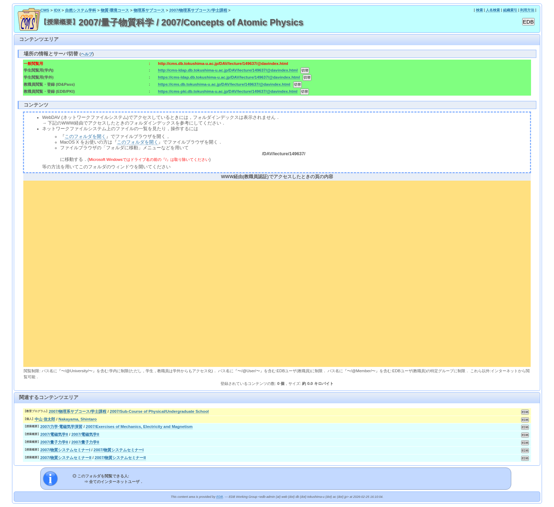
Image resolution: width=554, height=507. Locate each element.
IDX (57, 10)
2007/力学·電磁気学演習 (61, 426)
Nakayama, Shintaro (77, 419)
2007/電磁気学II (54, 434)
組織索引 (510, 10)
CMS (44, 10)
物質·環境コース (115, 10)
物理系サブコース (149, 10)
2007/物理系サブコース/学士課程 (198, 10)
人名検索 (493, 10)
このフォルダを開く (85, 136)
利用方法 (527, 10)
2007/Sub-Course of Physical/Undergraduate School (159, 411)
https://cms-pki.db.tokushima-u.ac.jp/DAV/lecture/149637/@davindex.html (227, 91)
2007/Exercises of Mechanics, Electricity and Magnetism (139, 426)
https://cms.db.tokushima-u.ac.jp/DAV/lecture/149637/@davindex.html (224, 84)
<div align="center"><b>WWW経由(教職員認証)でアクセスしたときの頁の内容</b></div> (277, 272)
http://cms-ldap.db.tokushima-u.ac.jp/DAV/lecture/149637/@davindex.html (227, 70)
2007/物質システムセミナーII (66, 457)
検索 (479, 10)
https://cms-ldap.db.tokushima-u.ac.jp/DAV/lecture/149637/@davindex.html (229, 77)
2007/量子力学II (54, 442)
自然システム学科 (80, 10)
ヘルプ (87, 54)
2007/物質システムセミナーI (65, 450)
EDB (219, 497)
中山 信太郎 (45, 419)
